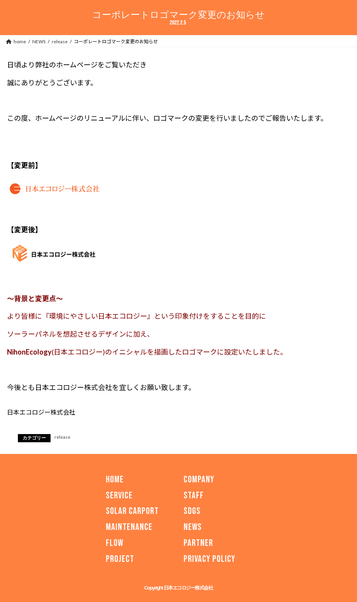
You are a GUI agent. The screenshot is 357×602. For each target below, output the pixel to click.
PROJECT (120, 559)
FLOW (114, 543)
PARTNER (198, 543)
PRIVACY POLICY (209, 559)
